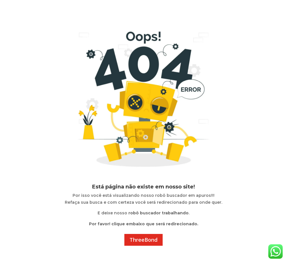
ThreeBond (143, 239)
